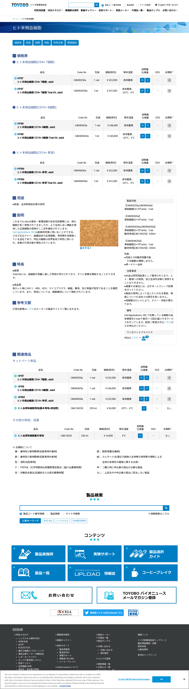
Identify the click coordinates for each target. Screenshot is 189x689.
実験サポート (65, 655)
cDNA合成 (23, 641)
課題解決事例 (71, 10)
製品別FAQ (64, 652)
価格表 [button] (18, 42)
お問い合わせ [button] (169, 10)
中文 (168, 5)
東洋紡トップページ (147, 655)
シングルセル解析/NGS (29, 638)
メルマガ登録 (104, 658)
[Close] (184, 679)
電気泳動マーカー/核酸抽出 (31, 654)
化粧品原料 (143, 649)
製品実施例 (64, 649)
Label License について (67, 667)
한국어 (175, 5)
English (161, 5)
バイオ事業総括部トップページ (152, 640)
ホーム (15, 19)
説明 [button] (37, 42)
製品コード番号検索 (113, 5)
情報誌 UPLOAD (66, 658)
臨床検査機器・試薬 (147, 643)
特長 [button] (46, 42)
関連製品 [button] (72, 42)
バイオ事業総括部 (38, 5)
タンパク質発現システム (29, 660)
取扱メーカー (122, 10)
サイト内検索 (145, 5)
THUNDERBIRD (79, 521)
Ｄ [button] (147, 378)
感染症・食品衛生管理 (28, 669)
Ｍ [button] (141, 378)
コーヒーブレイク (67, 662)
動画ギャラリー (88, 10)
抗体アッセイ (24, 663)
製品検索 (130, 5)
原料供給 (142, 646)
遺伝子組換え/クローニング (31, 651)
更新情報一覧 (104, 664)
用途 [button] (28, 42)
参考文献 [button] (58, 42)
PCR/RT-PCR (24, 648)
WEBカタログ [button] (54, 10)
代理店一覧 (103, 638)
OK (161, 679)
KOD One (48, 521)
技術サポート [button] (105, 10)
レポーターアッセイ (27, 657)
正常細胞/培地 (25, 666)
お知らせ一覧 (104, 667)
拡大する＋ (86, 248)
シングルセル (62, 521)
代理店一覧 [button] (137, 10)
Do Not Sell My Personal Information (134, 679)
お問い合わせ (106, 650)
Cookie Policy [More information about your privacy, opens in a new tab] (65, 686)
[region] (94, 679)
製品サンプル (153, 10)
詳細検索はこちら (159, 513)
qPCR (20, 644)
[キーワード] (81, 5)
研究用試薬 (39, 10)
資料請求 (104, 653)
